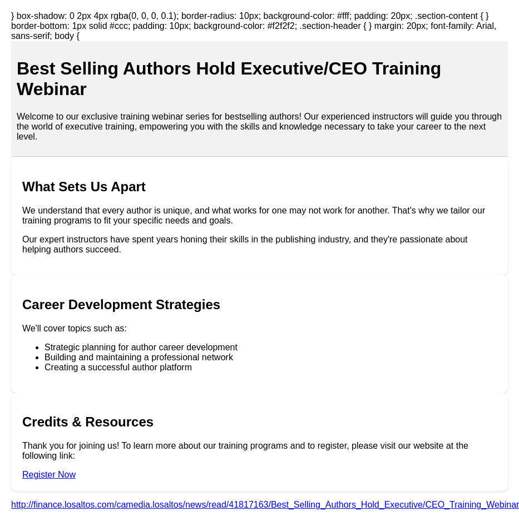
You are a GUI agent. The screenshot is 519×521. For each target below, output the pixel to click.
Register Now (49, 474)
